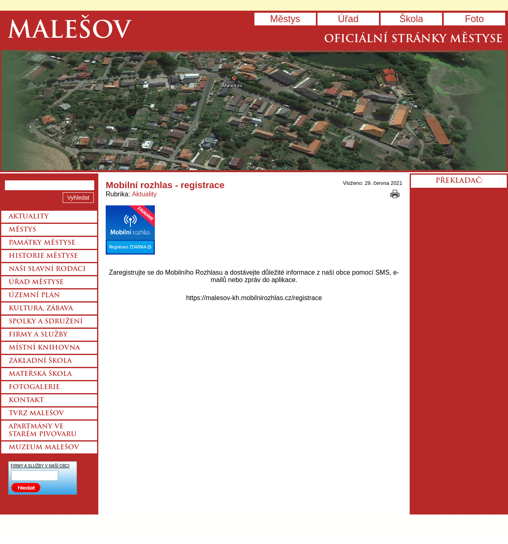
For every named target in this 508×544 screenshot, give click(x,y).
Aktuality (144, 194)
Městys (285, 19)
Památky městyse (42, 243)
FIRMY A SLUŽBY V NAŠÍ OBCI (40, 466)
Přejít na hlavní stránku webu (254, 110)
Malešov (69, 31)
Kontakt (26, 400)
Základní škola (40, 361)
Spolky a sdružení (46, 322)
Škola (411, 19)
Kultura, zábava (41, 308)
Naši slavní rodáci (47, 269)
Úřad (348, 19)
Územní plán (34, 295)
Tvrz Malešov (36, 413)
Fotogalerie (34, 387)
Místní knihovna (44, 348)
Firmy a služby (38, 335)
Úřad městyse (36, 282)
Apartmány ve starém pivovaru (43, 430)
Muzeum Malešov (44, 447)
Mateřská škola (40, 374)
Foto (474, 19)
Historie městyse (43, 256)
